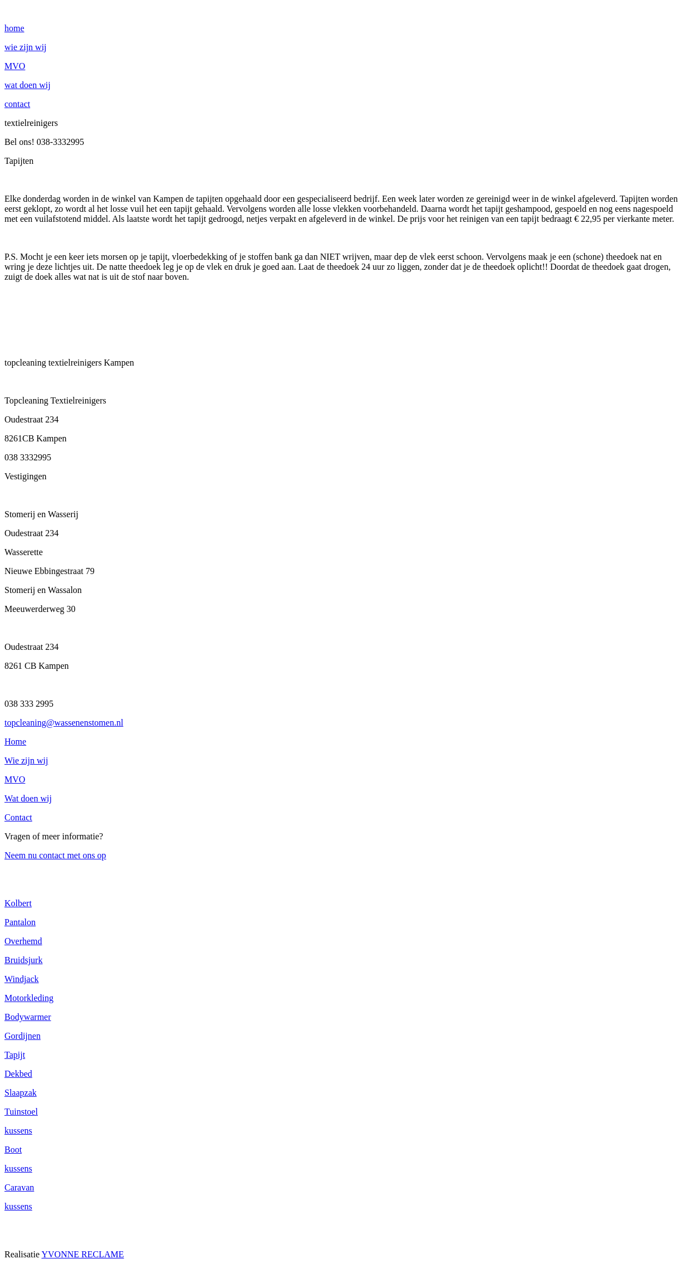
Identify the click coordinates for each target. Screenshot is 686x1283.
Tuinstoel (21, 1111)
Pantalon (20, 922)
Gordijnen (22, 1036)
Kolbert (18, 903)
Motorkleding (28, 998)
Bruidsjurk (23, 960)
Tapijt (14, 1055)
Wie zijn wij (26, 760)
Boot (13, 1149)
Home (15, 741)
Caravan (19, 1187)
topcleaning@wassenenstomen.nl (63, 722)
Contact (18, 817)
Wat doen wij (28, 798)
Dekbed (18, 1073)
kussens (18, 1130)
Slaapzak (20, 1092)
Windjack (21, 979)
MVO (14, 779)
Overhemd (23, 941)
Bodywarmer (27, 1017)
